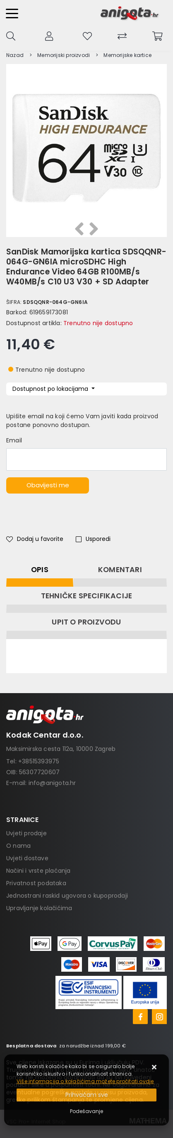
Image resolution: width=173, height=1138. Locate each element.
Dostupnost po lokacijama (51, 389)
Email (14, 440)
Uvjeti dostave (27, 858)
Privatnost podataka (36, 883)
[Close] (86, 1095)
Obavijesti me (47, 485)
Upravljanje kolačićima (39, 908)
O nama (18, 846)
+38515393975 (38, 761)
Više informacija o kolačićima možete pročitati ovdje (85, 1081)
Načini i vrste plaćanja (38, 870)
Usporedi (93, 539)
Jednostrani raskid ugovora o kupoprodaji (67, 895)
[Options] (86, 1111)
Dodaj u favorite (34, 539)
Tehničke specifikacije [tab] (86, 596)
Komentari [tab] (120, 570)
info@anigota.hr (52, 783)
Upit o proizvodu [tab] (86, 622)
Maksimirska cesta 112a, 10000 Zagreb (60, 749)
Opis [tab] (39, 570)
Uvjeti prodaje (26, 833)
